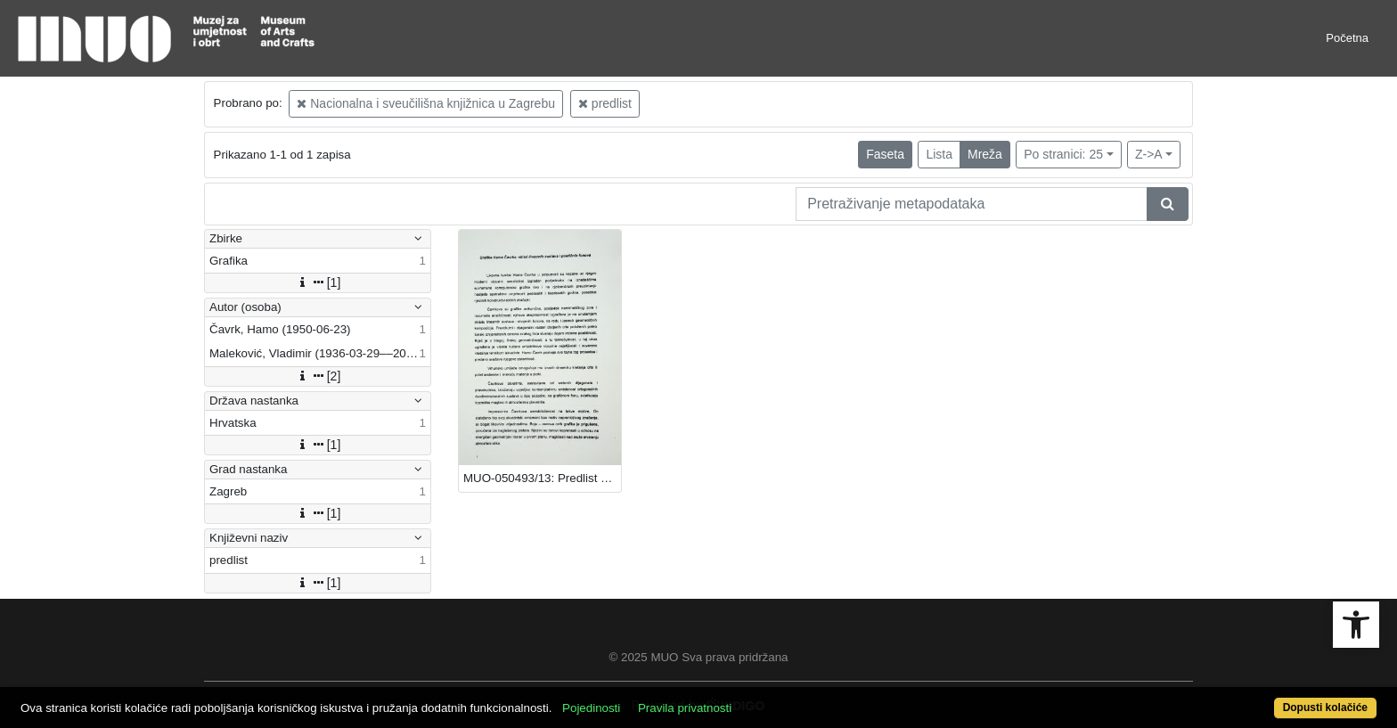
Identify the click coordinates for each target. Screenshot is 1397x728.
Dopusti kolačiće (1325, 707)
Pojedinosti (591, 708)
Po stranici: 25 (1063, 154)
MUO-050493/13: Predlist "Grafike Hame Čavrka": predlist (542, 478)
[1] (318, 282)
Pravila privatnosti (684, 708)
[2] (318, 376)
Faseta (885, 154)
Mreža (985, 154)
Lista (939, 154)
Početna (1347, 38)
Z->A (1149, 154)
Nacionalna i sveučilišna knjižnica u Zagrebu (426, 103)
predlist (605, 103)
